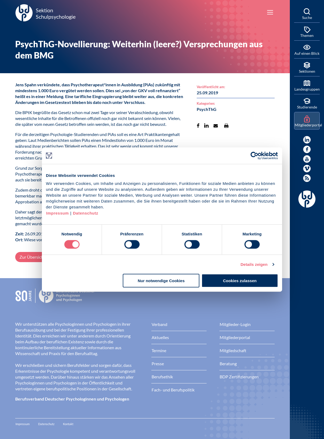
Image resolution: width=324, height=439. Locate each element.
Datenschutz (85, 213)
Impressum (57, 213)
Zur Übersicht (32, 256)
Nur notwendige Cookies (161, 280)
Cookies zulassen (240, 280)
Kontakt (68, 424)
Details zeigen (253, 264)
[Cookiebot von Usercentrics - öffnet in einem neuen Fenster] (254, 155)
